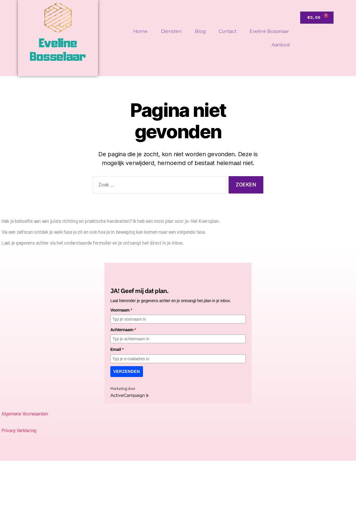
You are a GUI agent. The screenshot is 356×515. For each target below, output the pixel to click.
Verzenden (126, 371)
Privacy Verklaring (18, 430)
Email (117, 349)
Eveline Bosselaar (269, 31)
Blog (200, 31)
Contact (227, 31)
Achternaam (123, 329)
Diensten (171, 31)
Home (140, 31)
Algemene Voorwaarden (24, 413)
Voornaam (121, 310)
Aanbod (281, 45)
